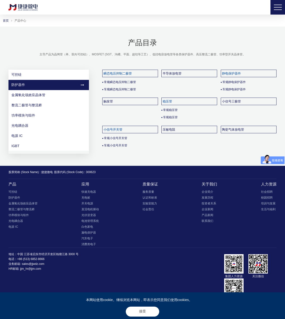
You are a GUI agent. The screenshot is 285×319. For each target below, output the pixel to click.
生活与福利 (268, 209)
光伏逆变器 (88, 215)
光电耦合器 (47, 125)
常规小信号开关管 (115, 138)
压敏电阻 (169, 129)
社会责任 (148, 209)
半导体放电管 (172, 73)
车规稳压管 (170, 117)
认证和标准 (149, 197)
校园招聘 (267, 197)
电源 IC (47, 136)
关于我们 (209, 184)
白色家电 (87, 226)
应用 (85, 184)
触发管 (108, 101)
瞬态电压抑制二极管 (117, 73)
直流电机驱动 (90, 209)
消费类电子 (88, 244)
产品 (12, 184)
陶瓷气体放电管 (233, 129)
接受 (142, 311)
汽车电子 (87, 238)
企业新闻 (207, 209)
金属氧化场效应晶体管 (47, 95)
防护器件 (47, 85)
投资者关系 (209, 203)
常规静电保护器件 (234, 82)
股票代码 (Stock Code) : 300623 (74, 172)
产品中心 (20, 20)
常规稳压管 (170, 110)
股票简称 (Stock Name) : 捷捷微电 (30, 172)
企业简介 (207, 191)
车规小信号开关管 (115, 145)
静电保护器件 (231, 73)
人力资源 (269, 184)
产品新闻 (207, 215)
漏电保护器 (88, 232)
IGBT (47, 146)
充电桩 (85, 197)
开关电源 (87, 203)
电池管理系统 (90, 221)
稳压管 (167, 101)
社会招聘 (267, 191)
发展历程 (207, 197)
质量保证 (150, 184)
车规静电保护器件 (234, 89)
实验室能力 (149, 203)
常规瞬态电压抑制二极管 (120, 82)
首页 (6, 20)
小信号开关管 (112, 129)
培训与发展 (268, 203)
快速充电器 (88, 191)
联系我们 (207, 221)
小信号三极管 (231, 101)
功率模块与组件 (47, 115)
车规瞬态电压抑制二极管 (120, 89)
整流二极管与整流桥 (47, 105)
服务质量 (148, 191)
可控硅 (47, 74)
